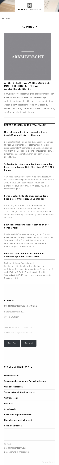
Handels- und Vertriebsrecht (18, 420)
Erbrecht (8, 403)
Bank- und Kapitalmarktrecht (18, 414)
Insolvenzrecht (11, 375)
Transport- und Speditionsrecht (19, 392)
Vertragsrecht (11, 398)
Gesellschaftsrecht (13, 425)
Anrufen (12, 343)
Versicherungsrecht (13, 386)
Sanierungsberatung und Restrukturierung (25, 381)
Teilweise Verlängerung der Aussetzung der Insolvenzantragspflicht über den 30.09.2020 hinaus (29, 167)
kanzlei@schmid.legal (21, 332)
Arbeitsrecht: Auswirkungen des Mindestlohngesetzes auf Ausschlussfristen (27, 85)
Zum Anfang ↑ (48, 462)
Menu (7, 18)
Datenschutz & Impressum (17, 452)
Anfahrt (29, 343)
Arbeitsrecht (10, 409)
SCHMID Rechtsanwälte (15, 447)
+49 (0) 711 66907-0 (22, 327)
